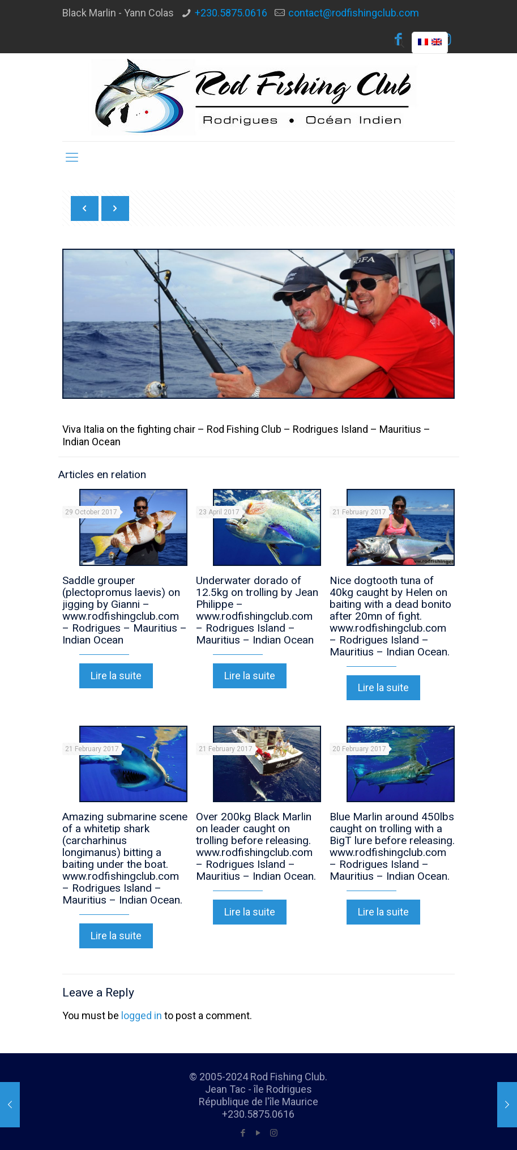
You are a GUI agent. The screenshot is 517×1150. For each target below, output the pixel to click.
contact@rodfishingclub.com (353, 13)
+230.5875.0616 (231, 13)
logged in (141, 1015)
